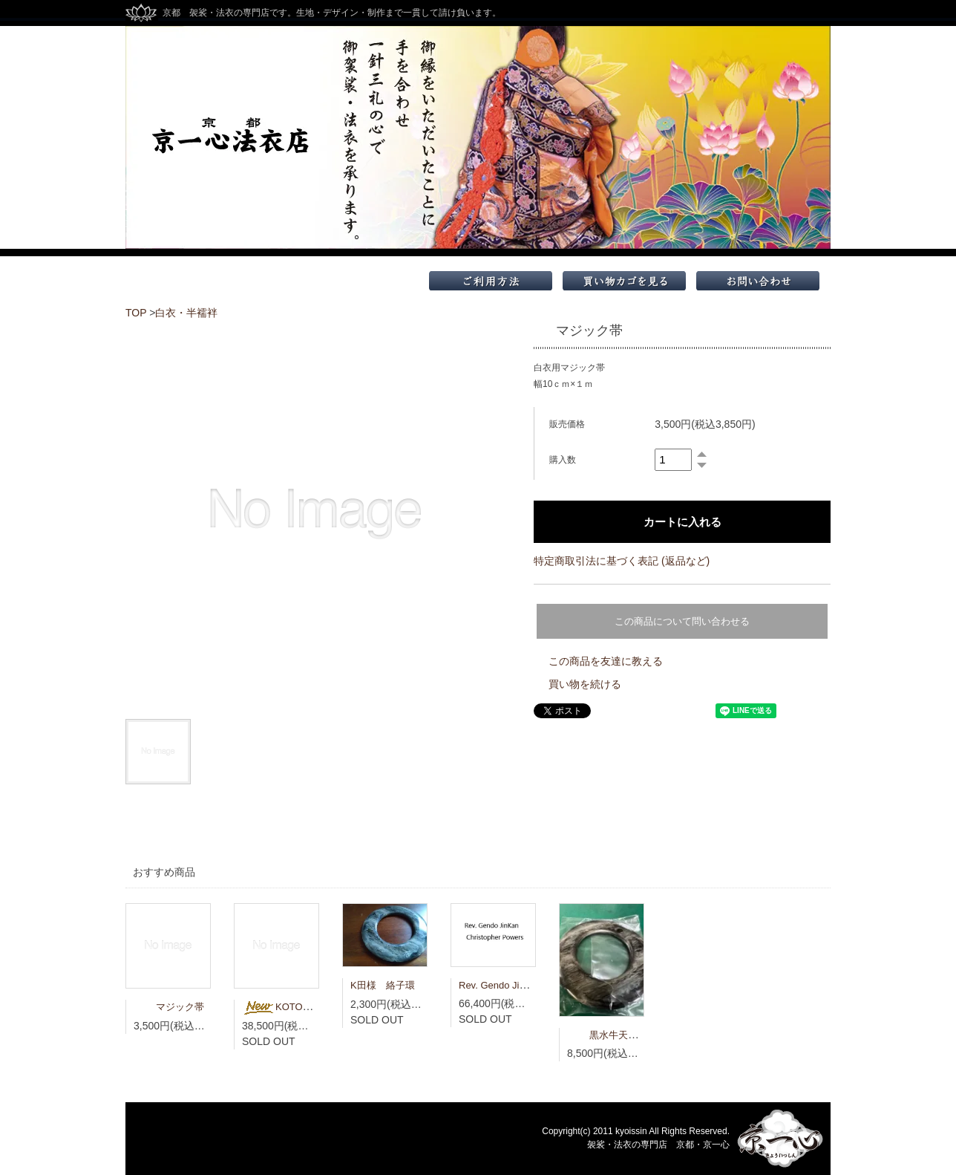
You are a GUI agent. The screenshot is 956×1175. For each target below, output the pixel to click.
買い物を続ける (585, 684)
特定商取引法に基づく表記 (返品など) (622, 561)
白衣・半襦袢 (186, 313)
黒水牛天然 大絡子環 (626, 1035)
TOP (135, 313)
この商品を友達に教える (606, 661)
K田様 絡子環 (382, 985)
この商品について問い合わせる (682, 621)
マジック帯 (169, 1006)
